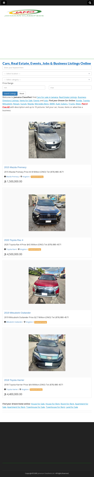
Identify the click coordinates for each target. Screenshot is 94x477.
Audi (58, 103)
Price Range (7, 83)
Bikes (78, 103)
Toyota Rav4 (11, 249)
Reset (22, 93)
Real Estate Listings (68, 97)
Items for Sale (26, 100)
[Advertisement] (47, 42)
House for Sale (38, 403)
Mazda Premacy (12, 176)
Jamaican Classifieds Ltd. (46, 473)
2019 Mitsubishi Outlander (17, 312)
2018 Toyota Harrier (14, 380)
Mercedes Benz (42, 103)
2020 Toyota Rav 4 (13, 240)
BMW (52, 103)
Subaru (63, 103)
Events (36, 100)
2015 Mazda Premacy (15, 167)
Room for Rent (67, 403)
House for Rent (53, 403)
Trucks (71, 103)
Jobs (46, 100)
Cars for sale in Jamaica (47, 97)
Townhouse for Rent (55, 407)
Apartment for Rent (16, 407)
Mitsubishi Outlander (14, 322)
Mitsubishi (7, 103)
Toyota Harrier (12, 389)
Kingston (26, 176)
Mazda (31, 103)
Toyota (86, 100)
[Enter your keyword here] (47, 67)
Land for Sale (72, 407)
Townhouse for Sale (35, 407)
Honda (79, 100)
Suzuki (23, 103)
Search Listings (10, 93)
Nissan (16, 103)
